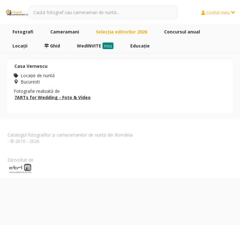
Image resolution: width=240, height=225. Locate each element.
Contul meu (218, 13)
